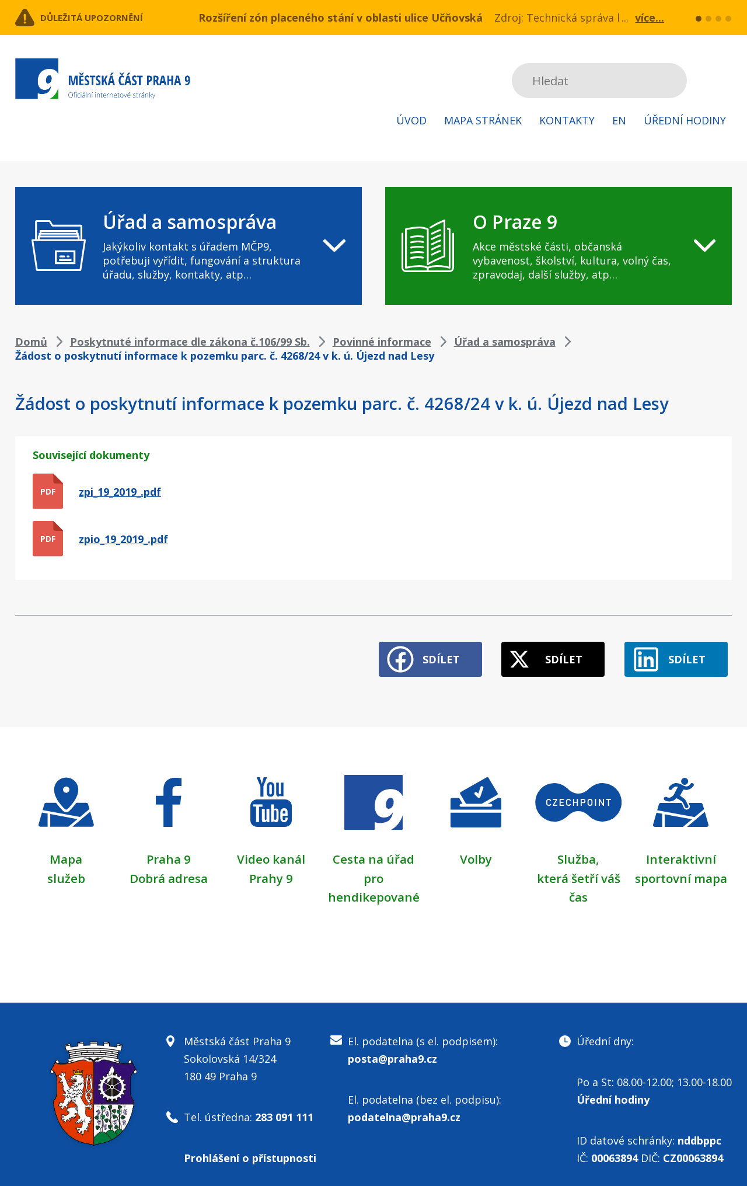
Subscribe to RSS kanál (721, 80)
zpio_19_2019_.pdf (123, 539)
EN (619, 120)
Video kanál (271, 849)
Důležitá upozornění (109, 18)
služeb (66, 868)
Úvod (411, 120)
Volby (476, 849)
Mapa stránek (483, 120)
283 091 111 (284, 1107)
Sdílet (409, 651)
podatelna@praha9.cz (404, 1107)
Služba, (578, 849)
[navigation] (188, 246)
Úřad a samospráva (505, 342)
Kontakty (567, 120)
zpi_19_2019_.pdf (120, 492)
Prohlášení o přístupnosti (250, 1148)
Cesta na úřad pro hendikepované (373, 868)
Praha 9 (168, 849)
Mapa (65, 849)
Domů (31, 342)
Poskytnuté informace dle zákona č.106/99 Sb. (190, 342)
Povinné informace (382, 342)
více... (649, 18)
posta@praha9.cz (392, 1049)
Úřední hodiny (685, 120)
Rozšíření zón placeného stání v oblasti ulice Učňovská (340, 18)
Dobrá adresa (168, 868)
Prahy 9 (271, 868)
